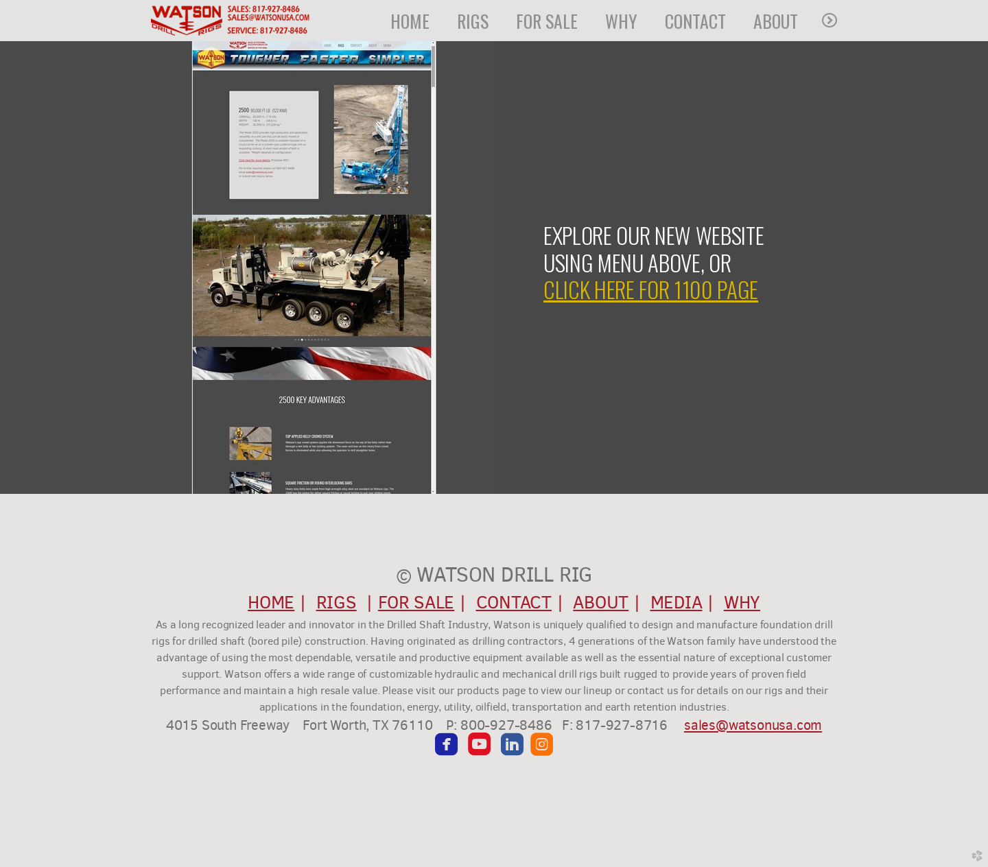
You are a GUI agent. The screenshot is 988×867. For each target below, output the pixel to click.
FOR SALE (416, 602)
